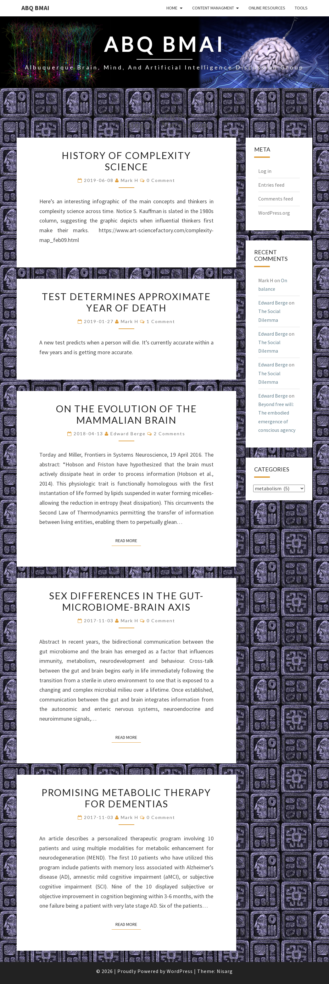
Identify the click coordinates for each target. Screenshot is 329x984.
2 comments (169, 433)
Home (171, 8)
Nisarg (225, 971)
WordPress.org (274, 213)
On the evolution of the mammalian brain (126, 414)
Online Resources (266, 8)
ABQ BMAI (35, 8)
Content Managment (213, 8)
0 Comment (161, 180)
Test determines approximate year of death (126, 302)
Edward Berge (128, 433)
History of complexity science (126, 161)
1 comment (161, 321)
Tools (301, 8)
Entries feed (271, 185)
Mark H (129, 180)
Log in (264, 171)
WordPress (180, 971)
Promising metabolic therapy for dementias (126, 798)
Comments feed (275, 198)
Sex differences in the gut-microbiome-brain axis (126, 601)
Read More (128, 540)
